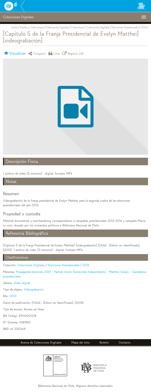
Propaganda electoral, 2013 (33, 272)
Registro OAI (73, 53)
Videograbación (34, 289)
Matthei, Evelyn (119, 272)
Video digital (22, 283)
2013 (143, 27)
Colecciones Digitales (57, 27)
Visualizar (17, 53)
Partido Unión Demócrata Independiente (80, 272)
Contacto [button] (125, 342)
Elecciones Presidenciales (125, 27)
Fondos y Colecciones (31, 27)
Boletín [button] (104, 342)
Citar (54, 53)
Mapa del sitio (80, 342)
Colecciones (77, 27)
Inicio (14, 27)
